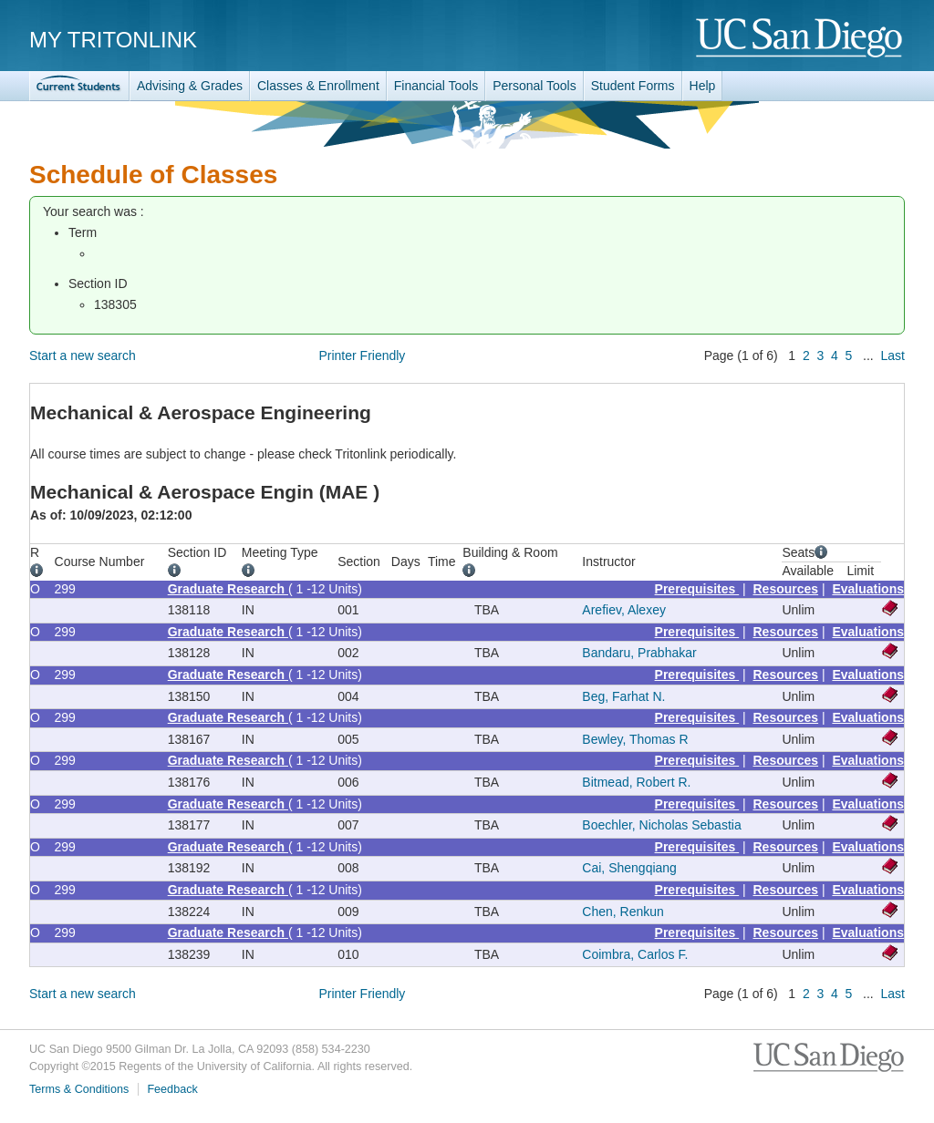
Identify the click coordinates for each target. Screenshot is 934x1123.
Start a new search (82, 355)
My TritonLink (113, 39)
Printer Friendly (361, 355)
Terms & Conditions (79, 1089)
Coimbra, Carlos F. (635, 954)
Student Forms (633, 85)
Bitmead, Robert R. (636, 782)
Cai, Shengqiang (629, 867)
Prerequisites (697, 589)
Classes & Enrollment (318, 85)
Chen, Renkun (623, 911)
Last (893, 355)
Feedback (172, 1089)
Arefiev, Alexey (624, 610)
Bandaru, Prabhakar (639, 652)
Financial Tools (436, 85)
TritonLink (79, 86)
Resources (786, 589)
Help (703, 85)
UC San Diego (800, 38)
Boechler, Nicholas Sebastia (661, 825)
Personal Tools (534, 85)
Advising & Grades (190, 85)
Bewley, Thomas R (635, 739)
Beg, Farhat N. (623, 696)
